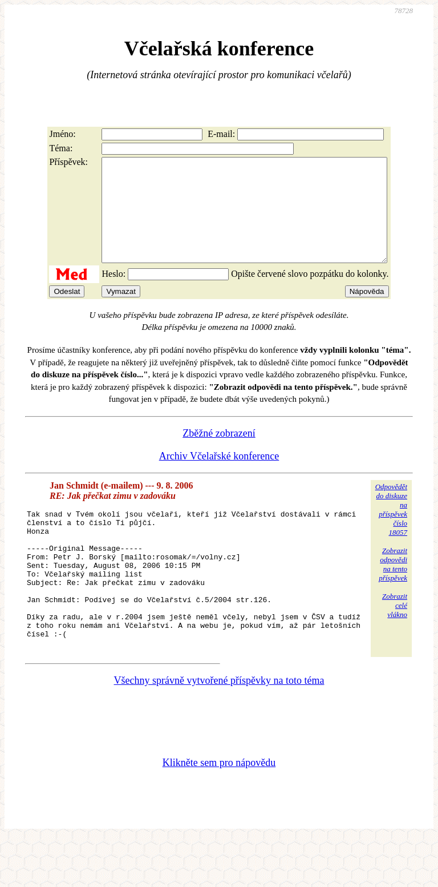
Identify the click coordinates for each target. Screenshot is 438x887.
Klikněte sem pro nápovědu (219, 810)
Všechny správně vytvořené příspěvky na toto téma (219, 728)
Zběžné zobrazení (218, 453)
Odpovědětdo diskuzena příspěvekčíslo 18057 (391, 530)
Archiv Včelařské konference (219, 476)
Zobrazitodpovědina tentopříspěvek (393, 585)
